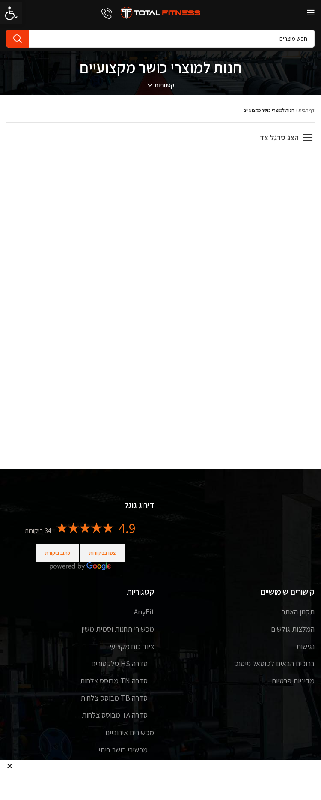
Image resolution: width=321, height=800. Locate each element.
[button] (9, 766)
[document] (160, 400)
